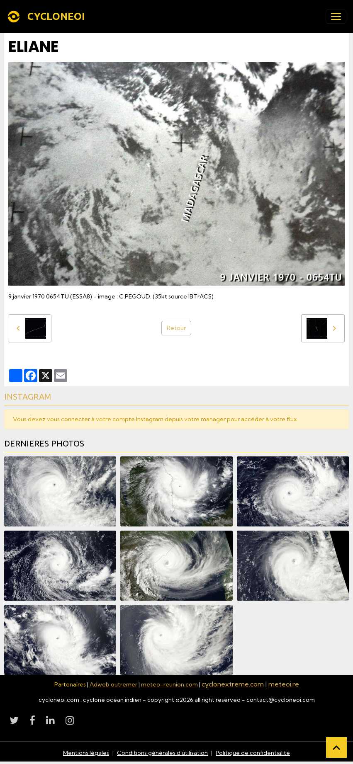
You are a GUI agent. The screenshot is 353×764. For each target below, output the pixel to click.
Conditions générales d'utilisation (162, 753)
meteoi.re (283, 684)
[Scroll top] (336, 747)
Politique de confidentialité (253, 753)
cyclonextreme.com (233, 684)
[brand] (47, 17)
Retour (176, 328)
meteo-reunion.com (169, 684)
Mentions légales (86, 753)
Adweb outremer (113, 684)
